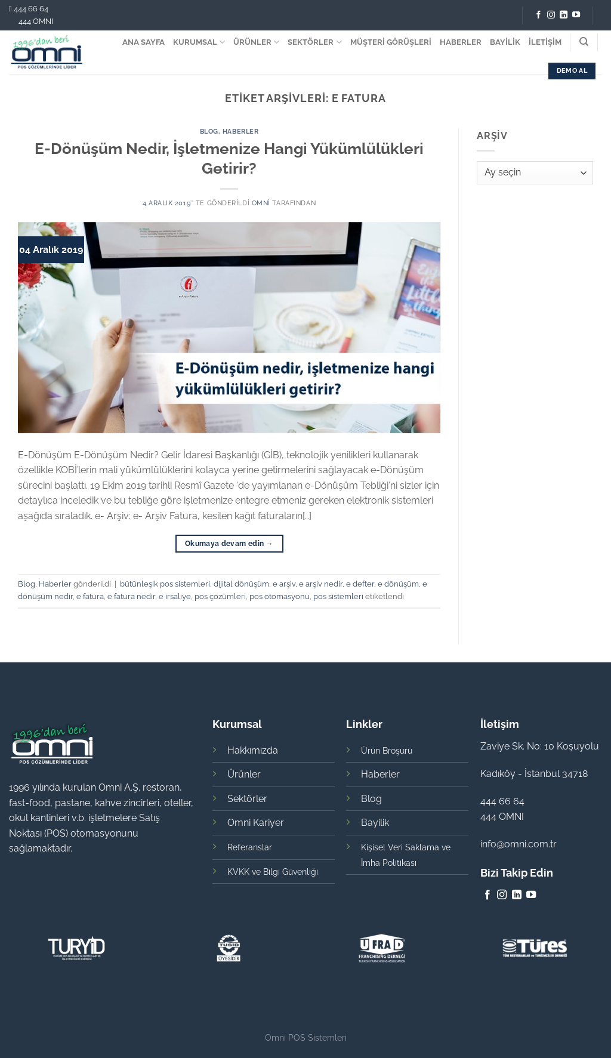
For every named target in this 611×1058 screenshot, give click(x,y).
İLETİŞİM (545, 42)
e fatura (90, 596)
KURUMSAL (199, 42)
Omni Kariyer (255, 822)
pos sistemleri (338, 596)
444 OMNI (35, 21)
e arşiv (284, 583)
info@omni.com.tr (518, 844)
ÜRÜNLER (256, 42)
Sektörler (247, 798)
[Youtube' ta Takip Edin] (576, 15)
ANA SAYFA (143, 42)
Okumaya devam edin (229, 544)
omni (261, 203)
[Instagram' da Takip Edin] (551, 15)
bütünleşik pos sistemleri (165, 583)
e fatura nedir (131, 596)
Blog (209, 131)
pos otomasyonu (279, 596)
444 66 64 (31, 8)
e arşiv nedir (320, 583)
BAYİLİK (505, 42)
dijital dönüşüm (241, 583)
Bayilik (375, 822)
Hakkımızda (252, 750)
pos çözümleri (220, 596)
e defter (360, 583)
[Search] (583, 41)
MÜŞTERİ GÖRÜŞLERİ (390, 42)
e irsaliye (175, 596)
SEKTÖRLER (314, 42)
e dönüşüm (398, 583)
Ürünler (244, 774)
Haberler (240, 131)
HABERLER (461, 42)
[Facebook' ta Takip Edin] (538, 15)
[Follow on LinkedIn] (563, 15)
